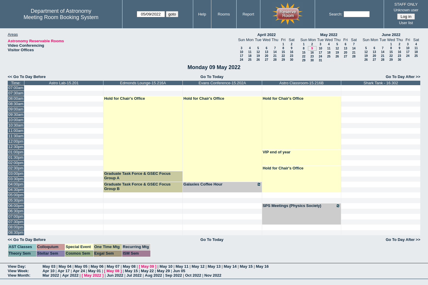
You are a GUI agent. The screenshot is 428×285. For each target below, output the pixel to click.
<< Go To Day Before (27, 76)
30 (291, 59)
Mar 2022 (51, 275)
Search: (335, 14)
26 (258, 59)
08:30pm (15, 232)
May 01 (94, 271)
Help (202, 14)
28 (274, 59)
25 (249, 59)
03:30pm (15, 179)
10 (241, 52)
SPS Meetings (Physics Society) (302, 205)
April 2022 (266, 34)
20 (266, 55)
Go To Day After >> (403, 76)
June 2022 (391, 34)
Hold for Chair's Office (124, 98)
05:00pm (15, 195)
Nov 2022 (212, 275)
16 (291, 52)
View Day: (17, 266)
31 (320, 60)
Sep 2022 (173, 275)
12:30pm (15, 146)
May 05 (81, 266)
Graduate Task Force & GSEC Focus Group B (137, 186)
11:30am (15, 136)
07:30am (15, 93)
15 (283, 52)
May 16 (262, 266)
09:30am (15, 114)
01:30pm (15, 157)
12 (258, 52)
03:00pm (15, 173)
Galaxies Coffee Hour (222, 184)
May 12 (198, 266)
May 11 (182, 266)
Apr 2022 (70, 275)
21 (274, 55)
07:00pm (15, 216)
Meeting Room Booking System (60, 17)
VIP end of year (277, 152)
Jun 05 (179, 271)
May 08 (129, 266)
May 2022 (328, 34)
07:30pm (15, 221)
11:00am (15, 130)
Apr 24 (79, 271)
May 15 (246, 266)
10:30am (15, 125)
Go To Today (212, 76)
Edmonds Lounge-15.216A (143, 83)
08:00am (15, 98)
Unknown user (406, 10)
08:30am (15, 104)
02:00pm (15, 163)
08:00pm (15, 227)
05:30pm (15, 200)
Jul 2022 (133, 275)
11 (249, 52)
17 (241, 55)
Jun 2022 (115, 275)
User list (406, 23)
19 (258, 55)
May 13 (214, 266)
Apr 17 (64, 271)
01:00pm (15, 152)
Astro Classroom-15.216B (301, 83)
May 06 (97, 266)
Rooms (224, 14)
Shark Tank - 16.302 (381, 83)
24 (241, 59)
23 (291, 55)
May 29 (163, 271)
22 (283, 55)
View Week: (18, 271)
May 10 (166, 266)
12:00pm (15, 141)
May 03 (49, 266)
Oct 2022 (193, 275)
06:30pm (15, 211)
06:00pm (15, 205)
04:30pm (15, 189)
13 (266, 52)
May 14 (230, 266)
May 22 (147, 271)
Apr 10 (48, 271)
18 (249, 55)
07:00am (15, 87)
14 (274, 52)
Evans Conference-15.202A (222, 83)
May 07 (113, 266)
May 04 (65, 266)
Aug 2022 (153, 275)
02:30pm (15, 168)
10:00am (15, 120)
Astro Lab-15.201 (64, 83)
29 (283, 59)
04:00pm (15, 184)
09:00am (15, 109)
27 (266, 59)
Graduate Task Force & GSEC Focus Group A (137, 175)
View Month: (19, 275)
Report (248, 14)
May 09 (147, 266)
